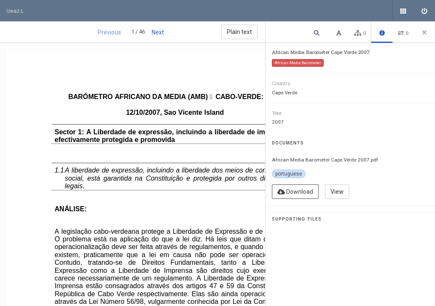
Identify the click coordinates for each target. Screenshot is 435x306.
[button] (317, 32)
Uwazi (14, 10)
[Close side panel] (424, 32)
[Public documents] (403, 10)
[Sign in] (424, 10)
